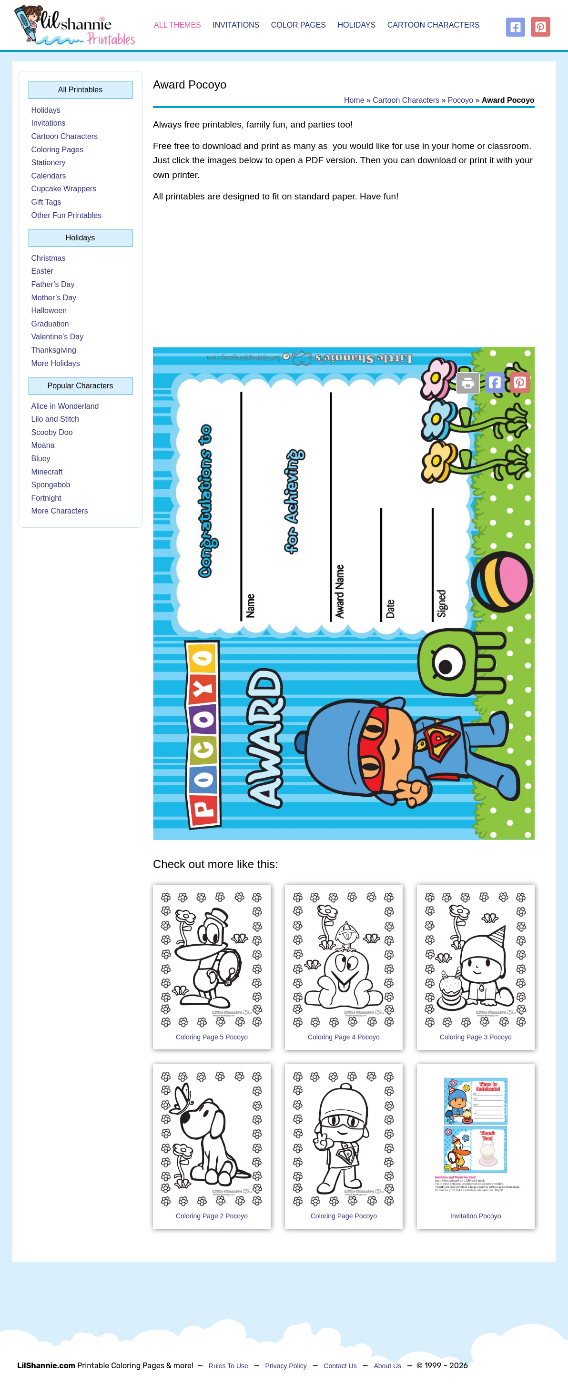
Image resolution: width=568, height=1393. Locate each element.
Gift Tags (46, 202)
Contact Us (340, 1366)
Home (354, 100)
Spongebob (51, 485)
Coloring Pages (57, 150)
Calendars (48, 176)
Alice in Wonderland (65, 406)
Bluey (41, 458)
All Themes (177, 25)
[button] (495, 382)
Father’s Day (53, 284)
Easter (42, 271)
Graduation (50, 324)
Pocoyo (460, 100)
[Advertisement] (343, 286)
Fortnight (46, 498)
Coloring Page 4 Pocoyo (344, 1037)
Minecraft (47, 472)
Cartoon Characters (433, 25)
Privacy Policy (286, 1366)
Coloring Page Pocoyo (344, 1216)
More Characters (59, 511)
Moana (43, 445)
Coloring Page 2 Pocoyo (212, 1216)
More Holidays (55, 363)
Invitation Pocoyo (475, 1216)
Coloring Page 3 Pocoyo (476, 1037)
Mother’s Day (54, 298)
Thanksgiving (53, 350)
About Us (387, 1366)
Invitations (236, 25)
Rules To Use (228, 1366)
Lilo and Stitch (55, 419)
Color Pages (298, 25)
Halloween (49, 310)
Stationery (48, 162)
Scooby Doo (52, 432)
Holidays (357, 25)
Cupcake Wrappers (64, 189)
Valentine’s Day (57, 337)
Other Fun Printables (66, 215)
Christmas (48, 258)
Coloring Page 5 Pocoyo (212, 1037)
